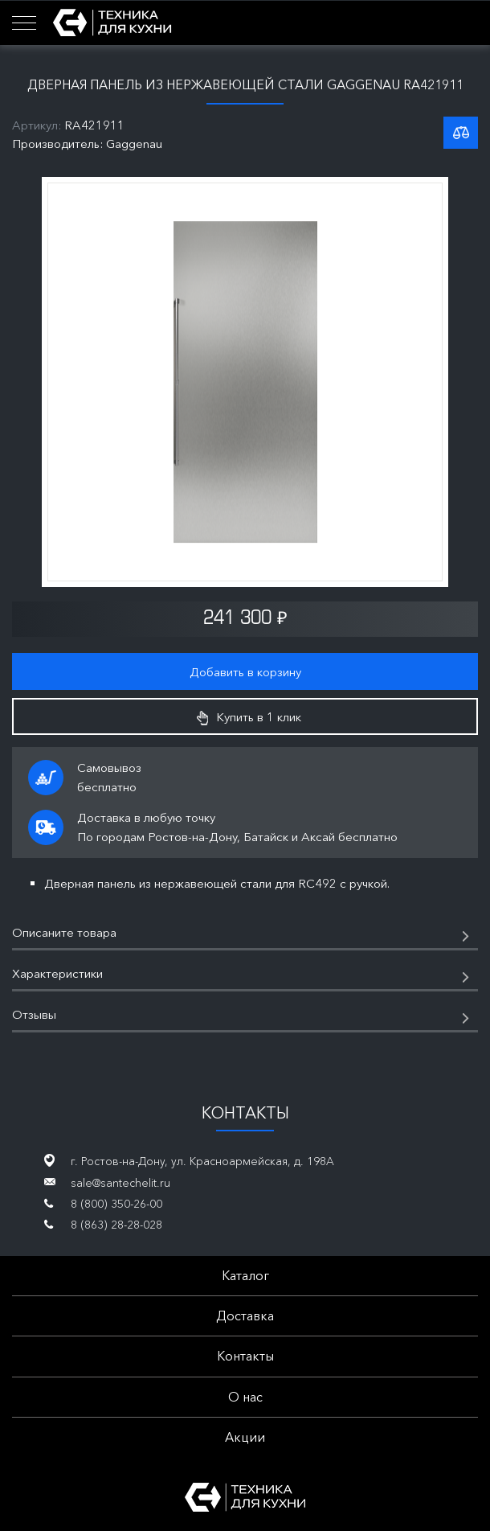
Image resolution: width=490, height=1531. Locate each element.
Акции (245, 1437)
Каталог (245, 1275)
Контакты (245, 1356)
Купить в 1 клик (249, 717)
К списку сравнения (460, 133)
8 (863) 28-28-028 (116, 1224)
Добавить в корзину (245, 671)
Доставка (245, 1315)
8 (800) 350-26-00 (116, 1203)
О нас (245, 1397)
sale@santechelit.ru (120, 1183)
